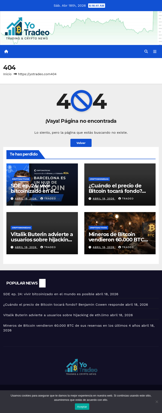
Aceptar (82, 406)
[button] (146, 51)
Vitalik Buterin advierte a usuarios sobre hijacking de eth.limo (42, 239)
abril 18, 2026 (26, 198)
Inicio (7, 74)
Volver (80, 143)
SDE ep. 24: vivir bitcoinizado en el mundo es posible (33, 191)
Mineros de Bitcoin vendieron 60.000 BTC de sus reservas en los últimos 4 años (71, 325)
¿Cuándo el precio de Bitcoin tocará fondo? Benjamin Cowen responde (63, 304)
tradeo (48, 198)
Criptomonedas (99, 179)
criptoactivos (20, 179)
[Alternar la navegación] (155, 51)
